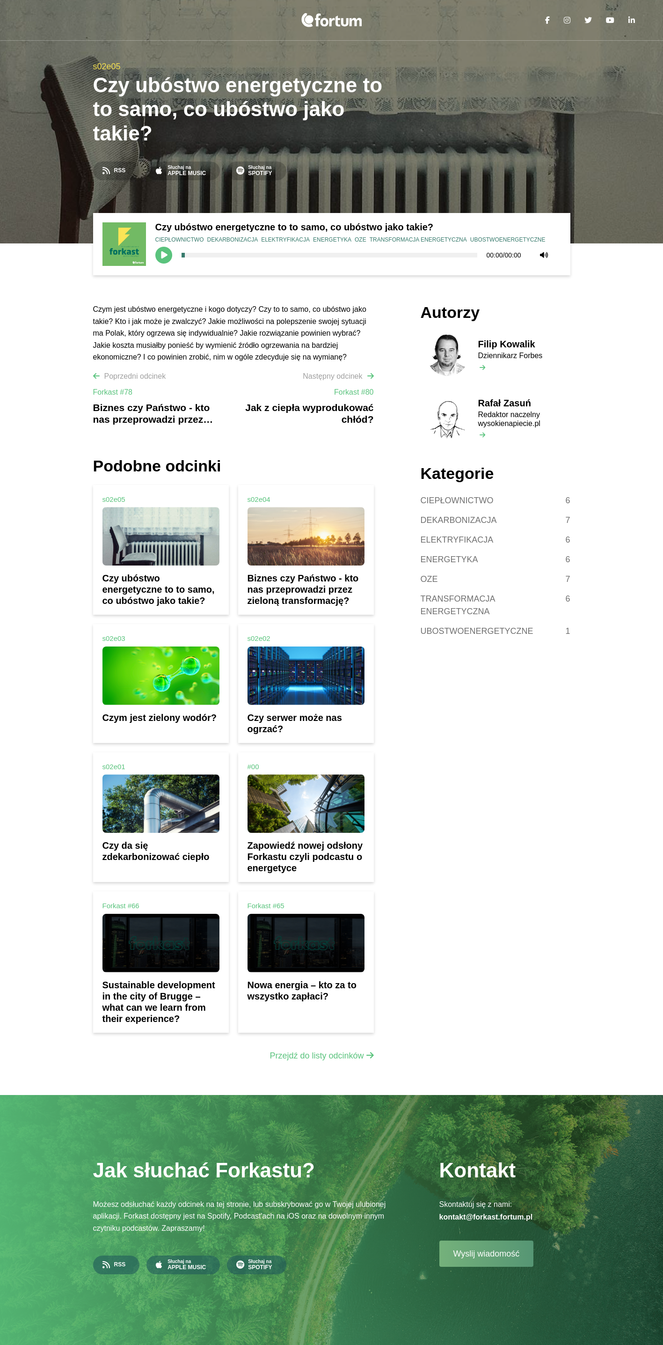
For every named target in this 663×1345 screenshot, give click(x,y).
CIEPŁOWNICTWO (179, 239)
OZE (360, 239)
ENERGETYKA (332, 239)
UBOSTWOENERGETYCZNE (508, 239)
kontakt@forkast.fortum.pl (486, 1217)
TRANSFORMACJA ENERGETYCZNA (418, 239)
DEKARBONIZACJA (232, 239)
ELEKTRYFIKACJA (285, 239)
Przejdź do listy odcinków (317, 1055)
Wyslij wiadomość (486, 1253)
